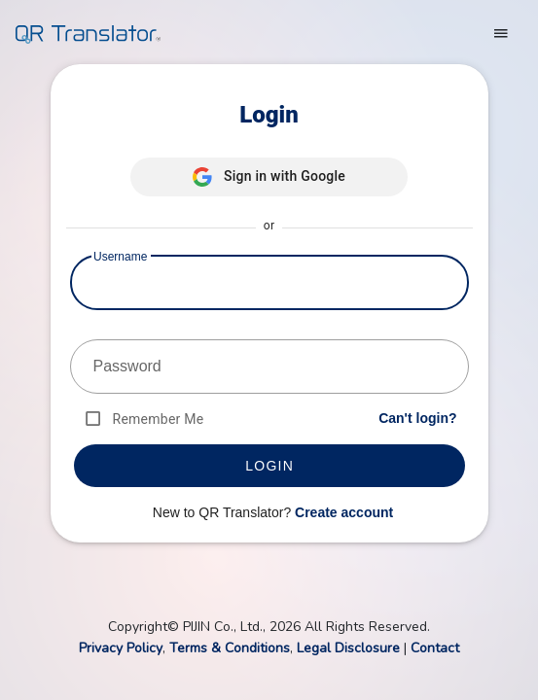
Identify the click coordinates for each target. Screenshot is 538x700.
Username (120, 256)
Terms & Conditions (229, 648)
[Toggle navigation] (501, 33)
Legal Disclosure (348, 648)
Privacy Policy (120, 648)
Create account (344, 512)
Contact (435, 648)
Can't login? (417, 418)
